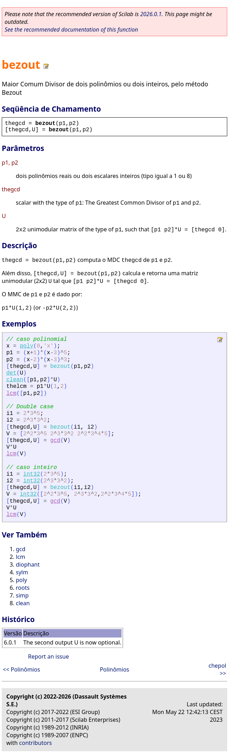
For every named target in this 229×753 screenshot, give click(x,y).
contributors (35, 743)
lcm (11, 393)
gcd (55, 440)
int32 (31, 474)
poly (26, 346)
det (11, 373)
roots (23, 588)
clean (14, 380)
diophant (28, 564)
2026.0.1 (151, 14)
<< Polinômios (21, 669)
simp (22, 595)
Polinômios (114, 669)
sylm (22, 572)
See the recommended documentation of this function (71, 29)
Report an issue (48, 656)
